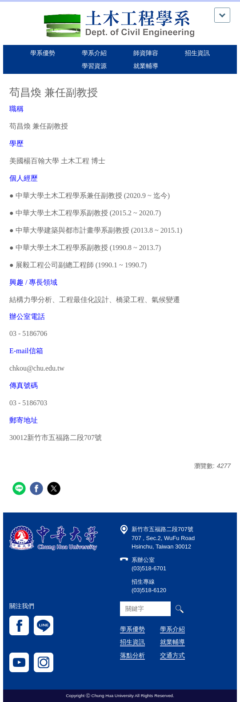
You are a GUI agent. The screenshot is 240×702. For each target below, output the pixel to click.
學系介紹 (172, 629)
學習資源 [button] (94, 65)
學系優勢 (42, 52)
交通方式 (172, 655)
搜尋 (179, 609)
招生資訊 (132, 642)
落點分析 (132, 655)
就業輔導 (172, 642)
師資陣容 (145, 52)
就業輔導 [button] (145, 65)
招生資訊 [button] (197, 52)
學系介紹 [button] (94, 52)
